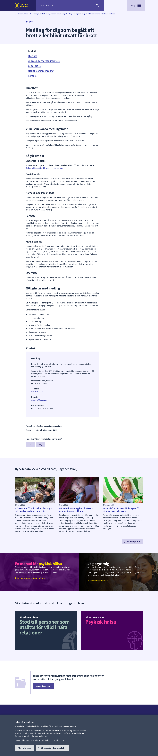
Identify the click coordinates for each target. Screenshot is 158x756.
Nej (40, 444)
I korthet (32, 55)
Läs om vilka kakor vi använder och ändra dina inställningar (39, 740)
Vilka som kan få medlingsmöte (44, 60)
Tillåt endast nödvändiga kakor (52, 748)
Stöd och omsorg (31, 14)
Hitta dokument (43, 686)
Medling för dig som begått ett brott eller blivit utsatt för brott (91, 14)
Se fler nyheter (132, 541)
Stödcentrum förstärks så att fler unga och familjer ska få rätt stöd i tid (33, 509)
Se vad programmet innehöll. (31, 578)
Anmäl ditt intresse (99, 580)
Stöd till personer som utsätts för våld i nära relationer (44, 627)
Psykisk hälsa (100, 621)
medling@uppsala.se (40, 400)
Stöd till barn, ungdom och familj (52, 14)
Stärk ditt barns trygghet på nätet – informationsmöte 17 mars (75, 509)
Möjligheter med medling (40, 70)
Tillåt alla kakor (25, 748)
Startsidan (19, 14)
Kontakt (32, 75)
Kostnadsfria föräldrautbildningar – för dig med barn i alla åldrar (121, 509)
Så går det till (34, 65)
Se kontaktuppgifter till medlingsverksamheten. (46, 168)
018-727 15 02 (37, 391)
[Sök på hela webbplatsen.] (55, 5)
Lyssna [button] (31, 22)
